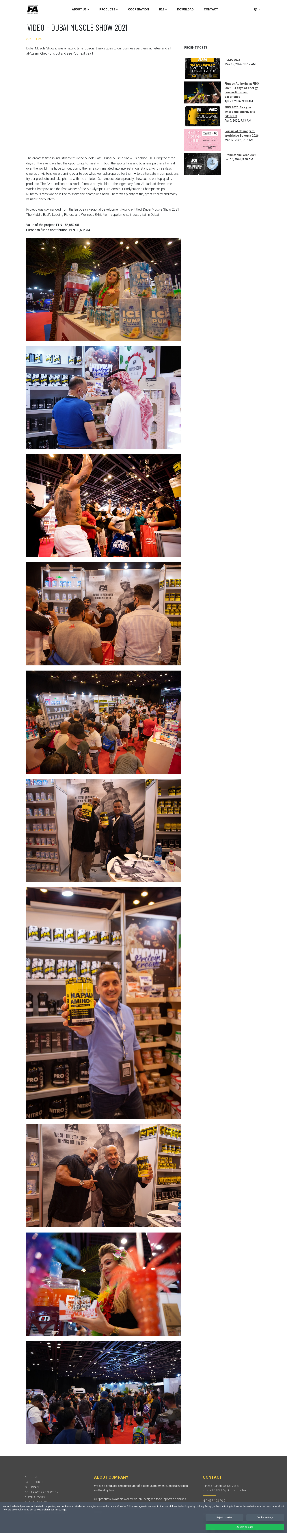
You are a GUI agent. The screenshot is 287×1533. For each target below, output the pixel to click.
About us (80, 9)
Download (185, 9)
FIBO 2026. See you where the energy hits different (240, 112)
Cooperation (138, 9)
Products (108, 9)
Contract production (42, 1492)
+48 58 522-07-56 (214, 1509)
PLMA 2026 (232, 60)
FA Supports (34, 1482)
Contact (211, 9)
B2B (163, 9)
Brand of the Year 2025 (240, 155)
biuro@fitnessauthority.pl (218, 1514)
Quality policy (36, 1502)
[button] (257, 9)
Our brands (34, 1487)
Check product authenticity (47, 1512)
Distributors (35, 1497)
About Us (32, 1477)
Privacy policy (36, 1507)
